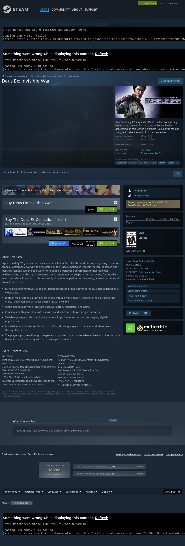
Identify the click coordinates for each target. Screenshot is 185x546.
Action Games (21, 80)
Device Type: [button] (9, 512)
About (77, 10)
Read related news (137, 300)
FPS (139, 167)
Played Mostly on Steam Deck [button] (110, 507)
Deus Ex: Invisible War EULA (142, 209)
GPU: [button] (171, 507)
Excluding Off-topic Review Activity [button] (56, 507)
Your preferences (174, 458)
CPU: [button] (159, 507)
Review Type (10, 496)
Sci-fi (154, 167)
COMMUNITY (61, 10)
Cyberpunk (121, 167)
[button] (153, 208)
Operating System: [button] (141, 507)
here (72, 434)
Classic (171, 167)
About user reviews (153, 458)
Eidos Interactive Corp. (153, 157)
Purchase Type (32, 496)
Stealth (162, 167)
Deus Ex (143, 280)
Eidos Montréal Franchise (43, 80)
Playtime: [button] (84, 507)
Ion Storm (146, 154)
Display (106, 496)
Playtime (90, 496)
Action (132, 167)
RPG (146, 167)
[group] (92, 509)
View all (112, 424)
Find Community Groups (140, 305)
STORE (44, 10)
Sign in (6, 176)
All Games (7, 80)
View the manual (138, 290)
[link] (83, 248)
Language (53, 496)
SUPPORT (91, 10)
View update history (138, 295)
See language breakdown (128, 458)
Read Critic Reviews (154, 334)
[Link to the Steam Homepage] (19, 12)
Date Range (72, 496)
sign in (162, 3)
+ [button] (177, 167)
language (173, 3)
